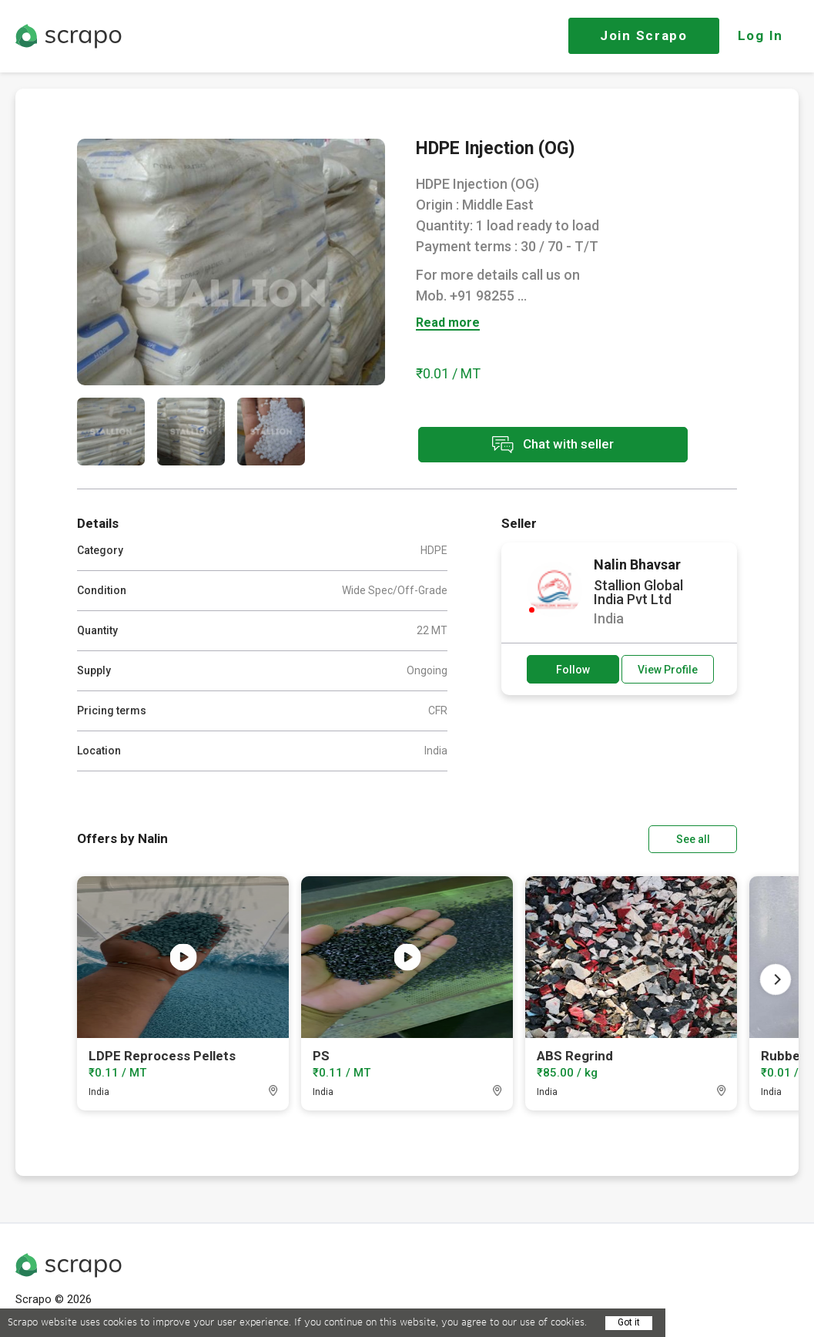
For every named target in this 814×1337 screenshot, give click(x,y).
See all (693, 839)
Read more (448, 323)
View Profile (668, 669)
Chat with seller (553, 445)
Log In (760, 35)
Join (644, 35)
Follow (573, 669)
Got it (629, 1322)
